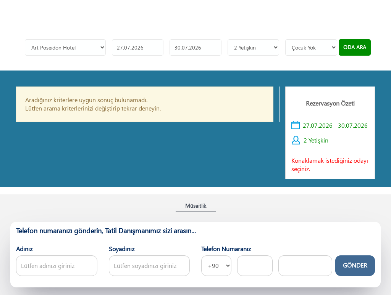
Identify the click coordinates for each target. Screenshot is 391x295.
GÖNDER (355, 263)
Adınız (24, 247)
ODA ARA (354, 45)
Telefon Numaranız (226, 247)
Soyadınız (121, 247)
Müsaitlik (195, 203)
